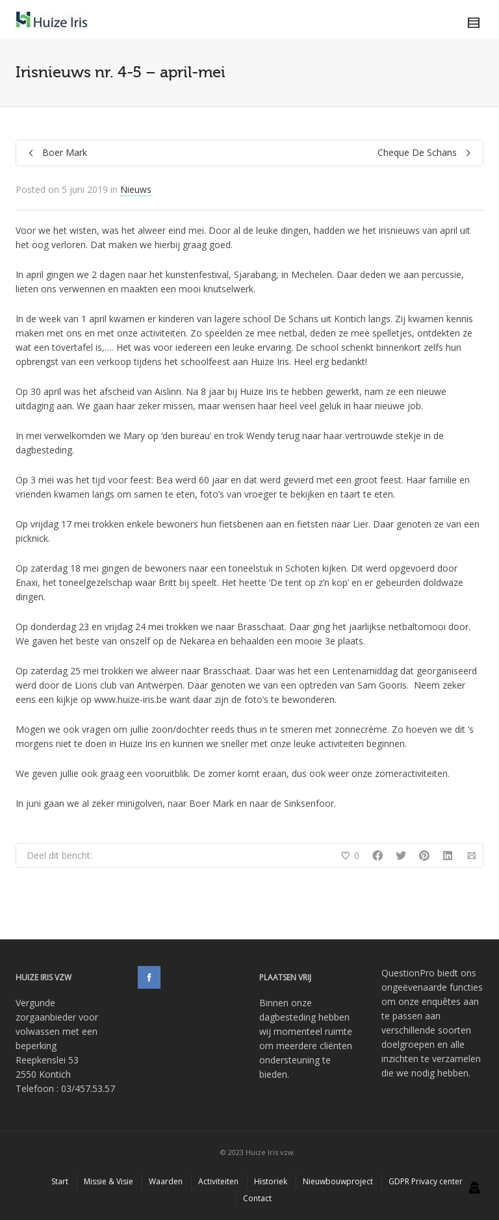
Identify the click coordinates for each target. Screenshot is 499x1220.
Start (59, 1181)
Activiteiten (218, 1181)
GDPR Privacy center (426, 1181)
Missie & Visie (108, 1181)
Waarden (166, 1181)
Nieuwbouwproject (338, 1181)
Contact (257, 1198)
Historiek (270, 1181)
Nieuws (135, 189)
